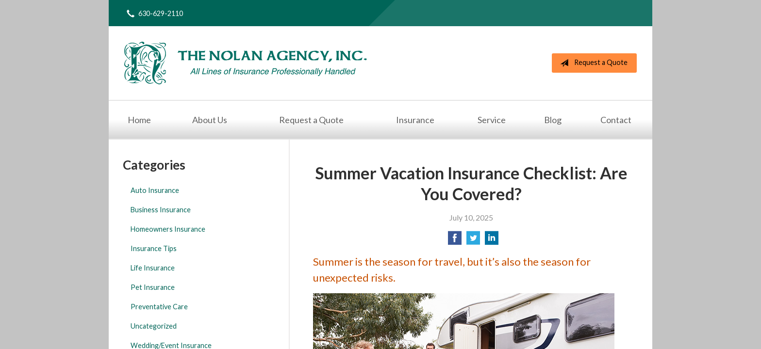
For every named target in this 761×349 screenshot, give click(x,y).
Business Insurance (161, 210)
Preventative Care (159, 306)
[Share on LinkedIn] (491, 240)
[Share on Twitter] (473, 240)
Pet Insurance (153, 287)
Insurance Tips (154, 248)
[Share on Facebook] (455, 240)
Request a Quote (592, 63)
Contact (615, 119)
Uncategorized (154, 326)
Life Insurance (153, 268)
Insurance (415, 119)
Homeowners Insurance (168, 229)
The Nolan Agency (245, 63)
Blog (553, 119)
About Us (209, 119)
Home (139, 119)
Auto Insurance (155, 190)
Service (492, 119)
